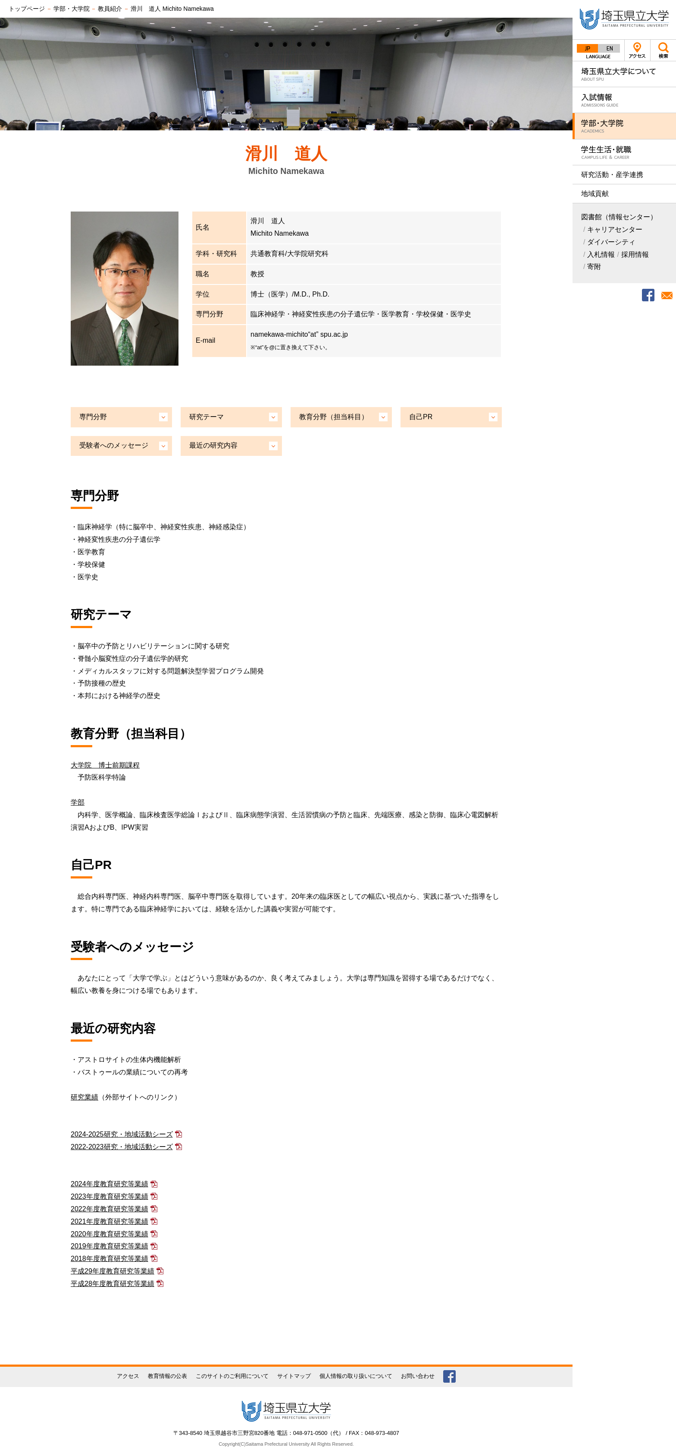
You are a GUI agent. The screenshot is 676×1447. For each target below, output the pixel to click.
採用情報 (635, 254)
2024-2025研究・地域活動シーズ (122, 1134)
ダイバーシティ (611, 242)
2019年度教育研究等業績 (109, 1246)
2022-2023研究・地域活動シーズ (122, 1146)
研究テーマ (206, 416)
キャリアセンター (614, 229)
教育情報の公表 (167, 1376)
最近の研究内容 (213, 445)
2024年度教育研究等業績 (109, 1184)
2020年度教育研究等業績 (109, 1234)
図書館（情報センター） (619, 217)
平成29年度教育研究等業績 (112, 1271)
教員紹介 (110, 8)
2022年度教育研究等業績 (109, 1209)
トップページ (27, 8)
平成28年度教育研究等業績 (112, 1283)
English (609, 48)
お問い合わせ (418, 1376)
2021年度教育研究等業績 (109, 1221)
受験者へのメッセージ (113, 445)
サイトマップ (294, 1376)
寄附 (594, 266)
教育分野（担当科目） (333, 416)
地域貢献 (595, 193)
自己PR (420, 416)
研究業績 (84, 1097)
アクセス (637, 50)
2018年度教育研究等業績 (109, 1258)
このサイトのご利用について (232, 1376)
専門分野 (93, 416)
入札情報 (601, 254)
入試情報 (624, 100)
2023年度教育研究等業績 (109, 1196)
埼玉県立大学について (624, 74)
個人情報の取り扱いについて (355, 1376)
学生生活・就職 (624, 152)
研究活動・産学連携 (612, 174)
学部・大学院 (624, 126)
